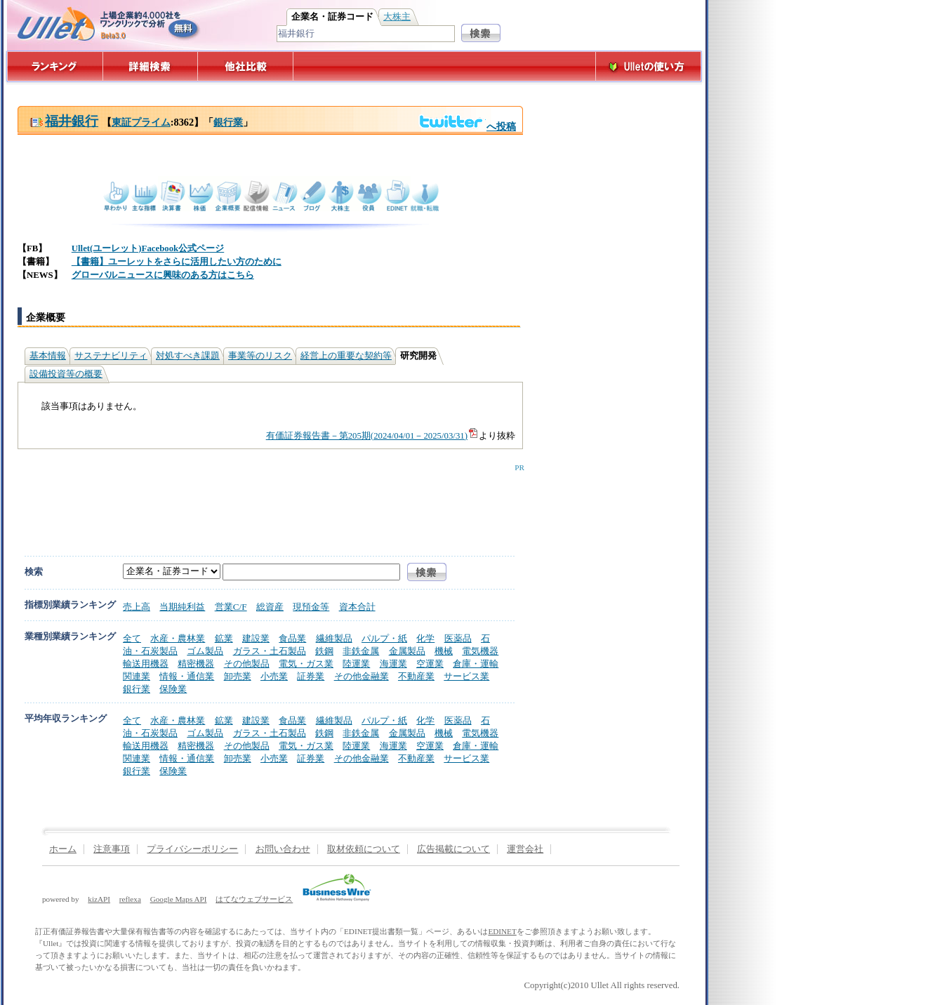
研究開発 (418, 356)
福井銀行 (63, 121)
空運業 (430, 663)
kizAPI (99, 899)
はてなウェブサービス (254, 899)
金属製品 (407, 651)
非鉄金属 (361, 651)
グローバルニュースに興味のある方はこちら (163, 275)
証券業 (310, 676)
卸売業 (237, 676)
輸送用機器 (145, 663)
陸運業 (356, 663)
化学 (425, 638)
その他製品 (247, 663)
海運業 (393, 663)
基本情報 (47, 356)
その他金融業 (361, 676)
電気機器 (480, 651)
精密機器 (196, 663)
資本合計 (357, 606)
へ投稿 (467, 126)
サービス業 (466, 676)
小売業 (274, 676)
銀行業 (228, 122)
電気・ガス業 (306, 663)
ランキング (54, 66)
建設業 (256, 638)
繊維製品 (334, 638)
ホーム (63, 849)
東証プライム (141, 122)
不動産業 (416, 676)
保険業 (173, 689)
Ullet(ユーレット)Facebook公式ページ (148, 248)
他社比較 (247, 66)
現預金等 (311, 606)
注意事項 (111, 849)
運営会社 (525, 849)
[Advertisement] (267, 503)
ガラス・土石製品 (269, 651)
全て (132, 638)
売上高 (136, 606)
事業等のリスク (260, 356)
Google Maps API (178, 899)
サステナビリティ (110, 356)
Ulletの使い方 (648, 66)
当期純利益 (182, 606)
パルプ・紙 (384, 638)
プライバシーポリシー (192, 849)
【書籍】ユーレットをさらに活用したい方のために (176, 262)
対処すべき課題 (188, 356)
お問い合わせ (283, 849)
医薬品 (458, 638)
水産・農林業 (177, 638)
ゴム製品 (205, 651)
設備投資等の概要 (65, 374)
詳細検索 (150, 66)
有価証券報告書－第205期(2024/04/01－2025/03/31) (372, 436)
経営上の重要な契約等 (346, 356)
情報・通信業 (186, 676)
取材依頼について (363, 849)
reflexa (130, 899)
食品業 (292, 638)
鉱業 (224, 638)
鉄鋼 (324, 651)
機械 (444, 651)
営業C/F (231, 606)
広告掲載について (453, 849)
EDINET (502, 931)
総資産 (270, 606)
